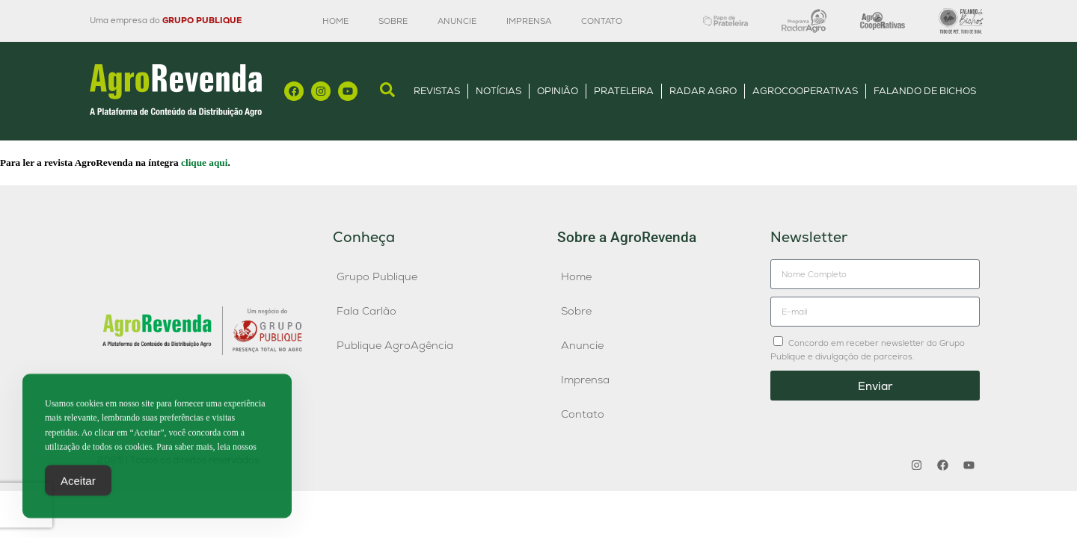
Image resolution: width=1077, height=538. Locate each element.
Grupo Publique (377, 276)
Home (335, 21)
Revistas (437, 90)
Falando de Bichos (925, 90)
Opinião (557, 90)
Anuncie (457, 21)
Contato (601, 21)
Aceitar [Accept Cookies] (78, 488)
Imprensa (528, 21)
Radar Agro (703, 90)
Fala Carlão (366, 311)
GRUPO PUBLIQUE (202, 20)
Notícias (498, 90)
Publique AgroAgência (395, 345)
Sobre (393, 21)
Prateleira (624, 90)
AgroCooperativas (805, 90)
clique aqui (204, 162)
